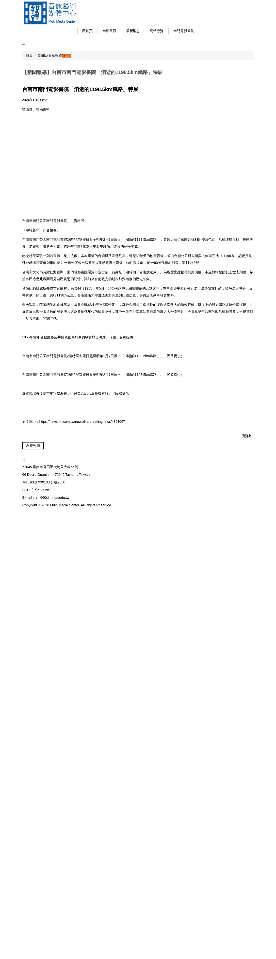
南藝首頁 (115, 31)
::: (77, 31)
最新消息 (139, 31)
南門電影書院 (189, 31)
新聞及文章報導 (50, 55)
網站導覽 (163, 31)
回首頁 (93, 31)
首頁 (29, 55)
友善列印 (33, 870)
